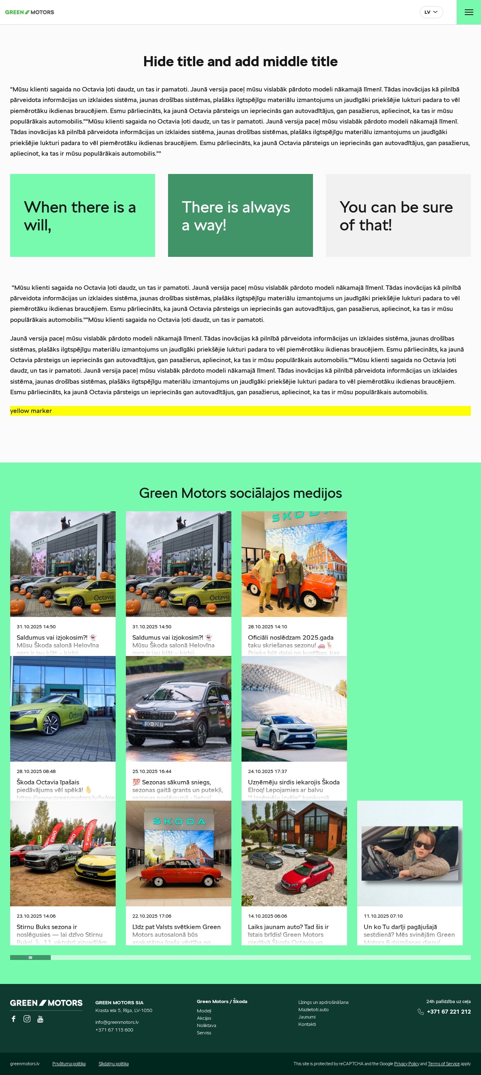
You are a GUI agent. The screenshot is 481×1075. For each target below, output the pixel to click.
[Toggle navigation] (469, 12)
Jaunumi (306, 1017)
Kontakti (307, 1024)
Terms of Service (444, 1063)
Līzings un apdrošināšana (323, 1002)
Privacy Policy (406, 1063)
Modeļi (204, 1011)
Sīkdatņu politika (114, 1063)
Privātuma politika (69, 1063)
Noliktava (206, 1025)
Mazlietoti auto (313, 1009)
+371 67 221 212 (449, 1011)
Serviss (204, 1032)
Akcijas (204, 1018)
